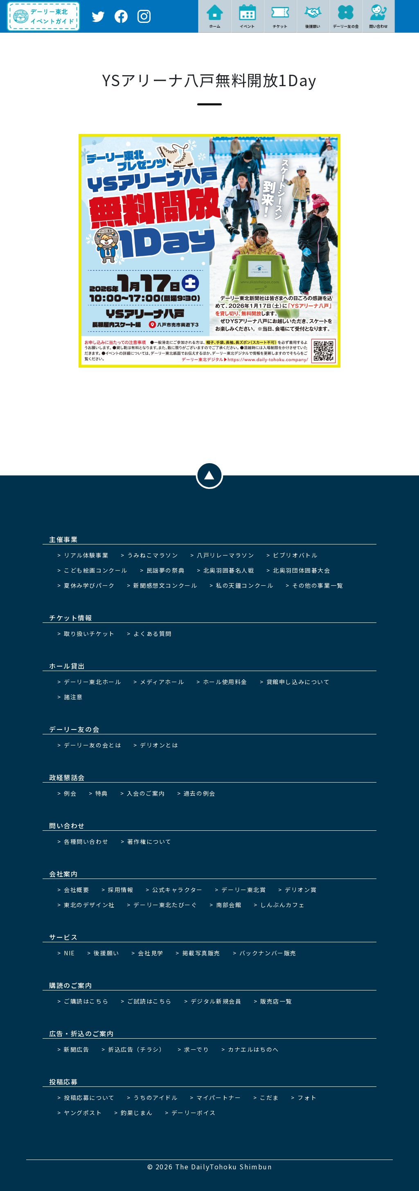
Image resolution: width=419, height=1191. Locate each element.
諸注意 (73, 697)
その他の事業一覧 (317, 585)
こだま (269, 1097)
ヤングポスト (83, 1112)
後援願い (106, 953)
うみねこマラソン (152, 555)
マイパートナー (218, 1097)
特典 (101, 793)
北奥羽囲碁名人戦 (229, 570)
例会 (70, 793)
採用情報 (120, 889)
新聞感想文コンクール (165, 585)
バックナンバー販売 (268, 953)
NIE (69, 953)
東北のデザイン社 (89, 905)
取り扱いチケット (89, 633)
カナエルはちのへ (253, 1049)
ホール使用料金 (225, 682)
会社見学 (150, 953)
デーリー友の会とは (92, 745)
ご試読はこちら (149, 1001)
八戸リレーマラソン (225, 555)
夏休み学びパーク (89, 585)
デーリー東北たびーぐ (165, 905)
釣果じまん (137, 1112)
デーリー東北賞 (243, 889)
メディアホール (162, 682)
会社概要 (76, 889)
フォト (307, 1097)
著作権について (149, 841)
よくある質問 (152, 633)
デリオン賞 (301, 889)
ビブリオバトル (295, 555)
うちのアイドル (155, 1097)
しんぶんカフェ (282, 905)
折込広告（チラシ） (136, 1049)
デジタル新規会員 (216, 1001)
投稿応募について (89, 1097)
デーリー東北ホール (92, 682)
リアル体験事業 (86, 555)
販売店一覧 (276, 1001)
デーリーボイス (193, 1112)
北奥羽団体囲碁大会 (301, 570)
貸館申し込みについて (298, 682)
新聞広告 (76, 1049)
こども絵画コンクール (96, 570)
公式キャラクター (177, 889)
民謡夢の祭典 (165, 570)
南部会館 (228, 905)
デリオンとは (159, 745)
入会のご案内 (146, 793)
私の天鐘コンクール (244, 585)
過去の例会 (200, 793)
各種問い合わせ (86, 841)
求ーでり (196, 1049)
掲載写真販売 (201, 953)
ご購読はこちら (86, 1001)
